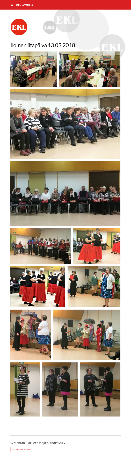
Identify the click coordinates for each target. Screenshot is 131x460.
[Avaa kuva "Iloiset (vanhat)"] (94, 286)
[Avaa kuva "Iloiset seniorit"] (96, 246)
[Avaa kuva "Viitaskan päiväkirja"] (24, 389)
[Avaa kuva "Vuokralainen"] (60, 389)
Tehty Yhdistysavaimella (21, 449)
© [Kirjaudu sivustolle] (12, 443)
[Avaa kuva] (65, 193)
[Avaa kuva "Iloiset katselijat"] (65, 124)
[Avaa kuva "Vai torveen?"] (100, 389)
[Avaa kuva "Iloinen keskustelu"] (89, 69)
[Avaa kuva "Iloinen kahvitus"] (33, 69)
